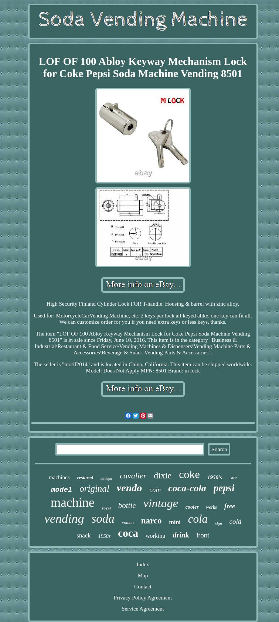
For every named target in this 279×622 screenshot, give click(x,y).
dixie (162, 475)
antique (106, 479)
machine (73, 502)
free (229, 506)
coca (128, 533)
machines (59, 477)
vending (64, 518)
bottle (127, 505)
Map (143, 575)
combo (128, 522)
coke (189, 474)
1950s (104, 536)
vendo (129, 488)
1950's (214, 477)
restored (85, 477)
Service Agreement (143, 609)
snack (83, 535)
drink (181, 535)
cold (235, 521)
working (155, 536)
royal (106, 508)
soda (102, 518)
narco (151, 520)
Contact (143, 587)
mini (175, 522)
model (61, 490)
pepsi (224, 488)
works (211, 507)
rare (233, 477)
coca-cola (187, 488)
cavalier (133, 475)
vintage (160, 503)
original (94, 489)
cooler (192, 507)
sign (218, 523)
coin (155, 490)
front (203, 535)
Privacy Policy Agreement (143, 598)
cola (198, 518)
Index (142, 564)
